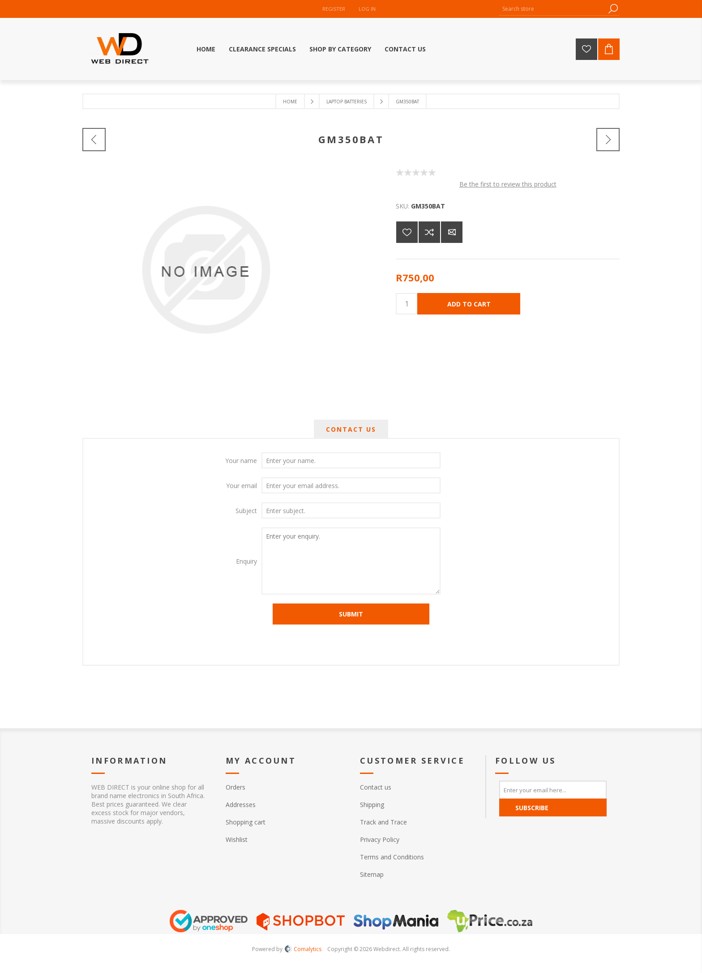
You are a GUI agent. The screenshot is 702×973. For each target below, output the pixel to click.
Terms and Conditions (392, 857)
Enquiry (246, 561)
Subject (246, 510)
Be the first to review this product (507, 184)
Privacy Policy (379, 839)
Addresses (241, 804)
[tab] (351, 429)
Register (333, 8)
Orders (235, 787)
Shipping (372, 804)
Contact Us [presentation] (351, 429)
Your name (241, 460)
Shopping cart (245, 822)
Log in (367, 8)
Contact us (375, 787)
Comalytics (303, 949)
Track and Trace (383, 822)
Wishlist (237, 839)
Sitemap (372, 874)
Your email (241, 485)
